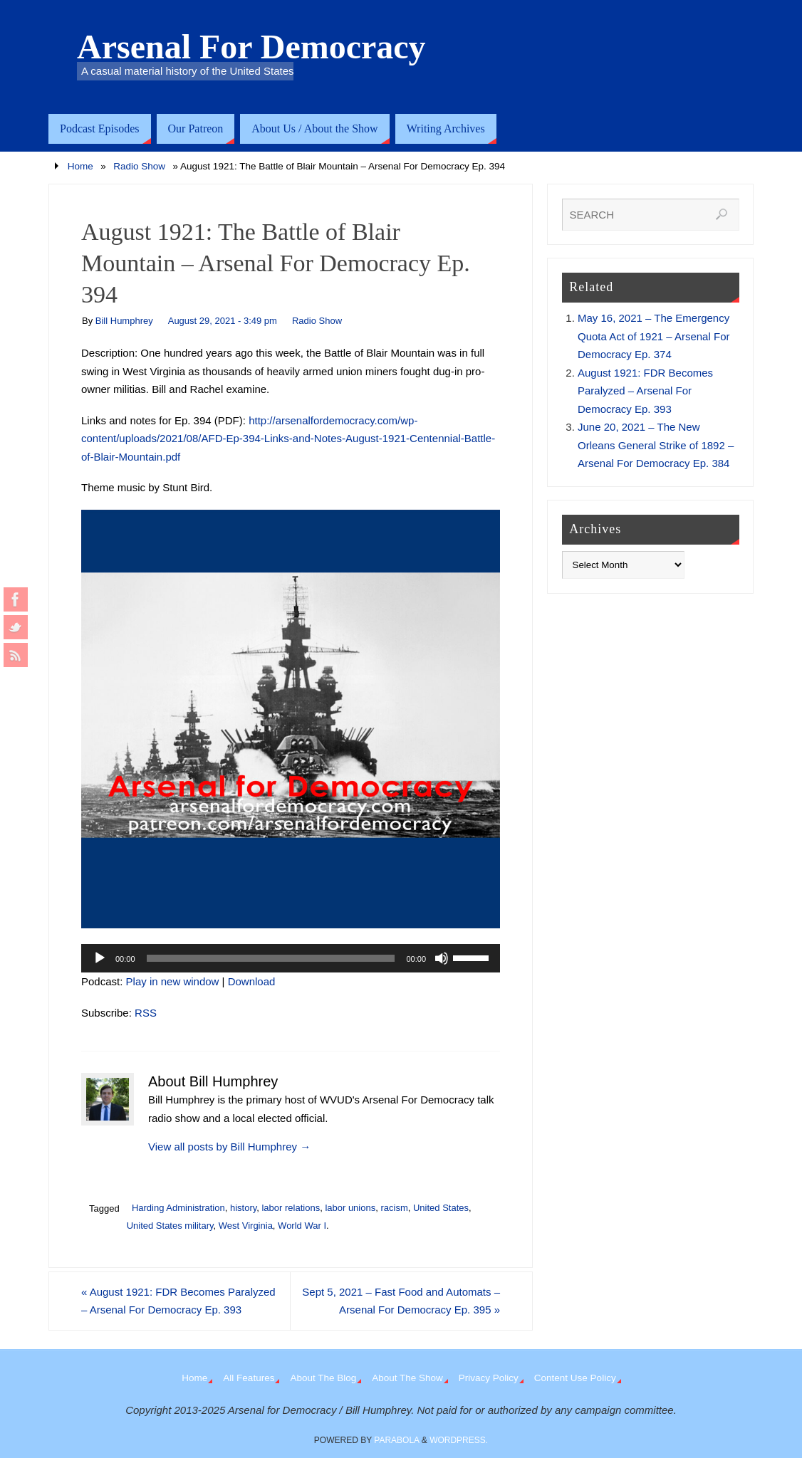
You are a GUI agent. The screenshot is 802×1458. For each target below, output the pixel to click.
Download (252, 981)
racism (393, 1207)
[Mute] (441, 958)
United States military (170, 1225)
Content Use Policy (575, 1378)
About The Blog (323, 1378)
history (243, 1207)
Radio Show (139, 166)
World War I (302, 1225)
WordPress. (458, 1440)
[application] (290, 958)
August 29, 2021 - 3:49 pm (222, 320)
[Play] (100, 958)
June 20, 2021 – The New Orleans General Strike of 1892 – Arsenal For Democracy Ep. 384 (656, 445)
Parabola (396, 1440)
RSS (146, 1013)
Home (80, 166)
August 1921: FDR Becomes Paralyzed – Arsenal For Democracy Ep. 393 (178, 1301)
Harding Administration (178, 1207)
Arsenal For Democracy (251, 47)
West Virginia (246, 1225)
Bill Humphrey (124, 320)
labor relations (290, 1207)
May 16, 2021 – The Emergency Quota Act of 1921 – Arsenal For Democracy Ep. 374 (653, 336)
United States (441, 1207)
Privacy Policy (489, 1378)
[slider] (271, 958)
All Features (248, 1378)
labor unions (350, 1207)
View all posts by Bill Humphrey (229, 1146)
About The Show (407, 1378)
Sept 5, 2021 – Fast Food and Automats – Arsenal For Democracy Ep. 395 (401, 1301)
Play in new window (172, 981)
